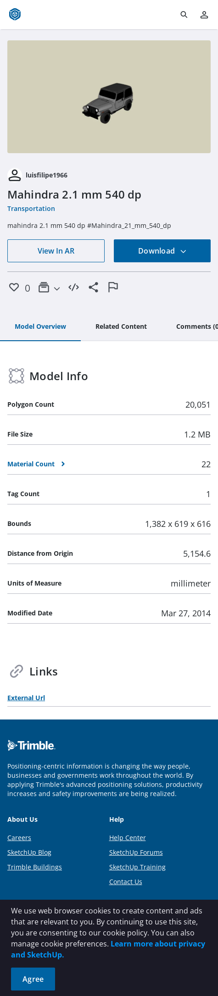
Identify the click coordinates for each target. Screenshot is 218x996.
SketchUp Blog (29, 852)
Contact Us (125, 881)
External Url (26, 697)
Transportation (31, 208)
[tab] (40, 327)
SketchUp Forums (136, 852)
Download (162, 251)
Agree (33, 979)
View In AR (56, 251)
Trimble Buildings (34, 867)
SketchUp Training (137, 867)
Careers (19, 837)
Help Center (127, 837)
